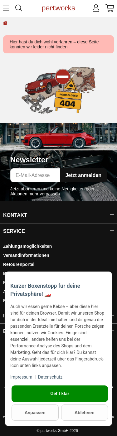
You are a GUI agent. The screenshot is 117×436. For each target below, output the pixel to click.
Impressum (21, 377)
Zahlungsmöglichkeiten (27, 246)
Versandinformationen (26, 255)
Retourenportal (18, 264)
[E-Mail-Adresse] (35, 175)
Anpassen (35, 412)
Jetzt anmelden (83, 175)
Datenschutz (50, 377)
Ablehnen (85, 412)
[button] (96, 8)
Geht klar (59, 393)
